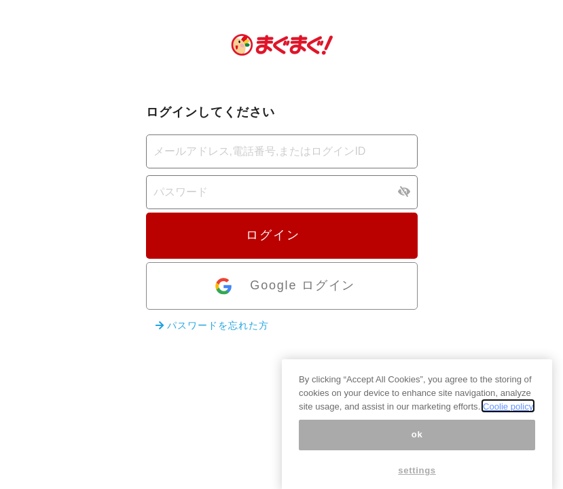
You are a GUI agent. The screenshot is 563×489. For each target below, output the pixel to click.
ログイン (281, 235)
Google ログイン (284, 286)
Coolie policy (508, 411)
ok (417, 440)
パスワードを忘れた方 (212, 325)
